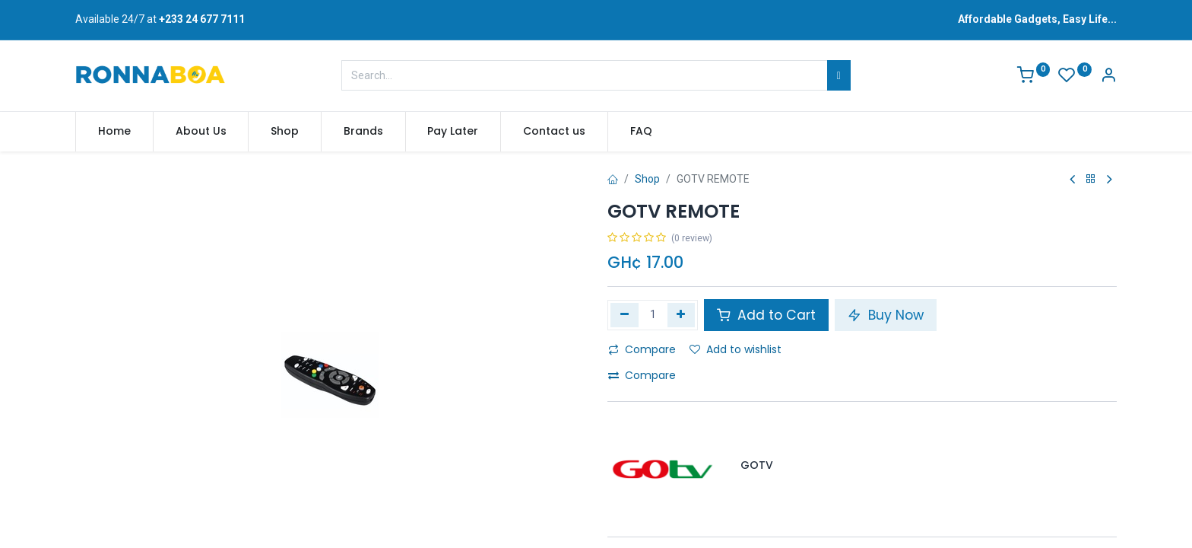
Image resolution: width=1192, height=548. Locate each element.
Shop (647, 179)
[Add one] (681, 315)
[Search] (839, 75)
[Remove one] (624, 315)
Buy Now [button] (886, 315)
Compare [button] (642, 349)
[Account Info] (1108, 77)
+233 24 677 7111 (202, 19)
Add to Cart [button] (766, 315)
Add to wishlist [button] (735, 349)
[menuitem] (114, 131)
